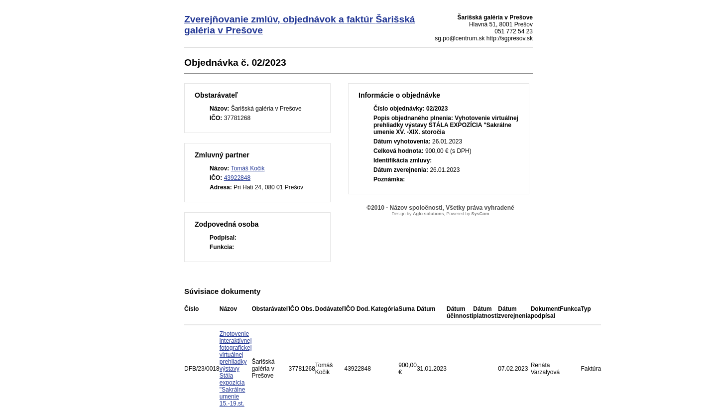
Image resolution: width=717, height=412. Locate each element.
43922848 (237, 177)
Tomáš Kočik (247, 168)
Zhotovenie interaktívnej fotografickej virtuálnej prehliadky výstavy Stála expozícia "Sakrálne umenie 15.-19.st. (236, 368)
